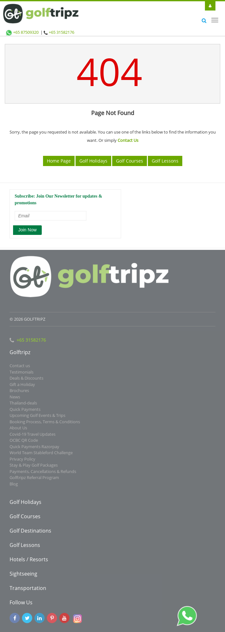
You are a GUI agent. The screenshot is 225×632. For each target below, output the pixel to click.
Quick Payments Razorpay (34, 448)
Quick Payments (25, 410)
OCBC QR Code (24, 441)
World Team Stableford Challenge (41, 454)
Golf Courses (129, 161)
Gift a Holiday (22, 386)
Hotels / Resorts (29, 560)
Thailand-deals (23, 404)
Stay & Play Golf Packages (34, 466)
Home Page (59, 161)
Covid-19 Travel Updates (32, 435)
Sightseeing (23, 574)
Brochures (19, 392)
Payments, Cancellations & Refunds (43, 473)
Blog (14, 485)
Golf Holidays (93, 161)
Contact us (20, 367)
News (15, 398)
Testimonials (21, 373)
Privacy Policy (22, 460)
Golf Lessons (165, 161)
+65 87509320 (22, 32)
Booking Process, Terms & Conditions (45, 423)
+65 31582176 (61, 32)
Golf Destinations (30, 531)
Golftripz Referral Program (34, 479)
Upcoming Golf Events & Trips (37, 416)
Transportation (28, 589)
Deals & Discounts (26, 379)
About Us (18, 429)
